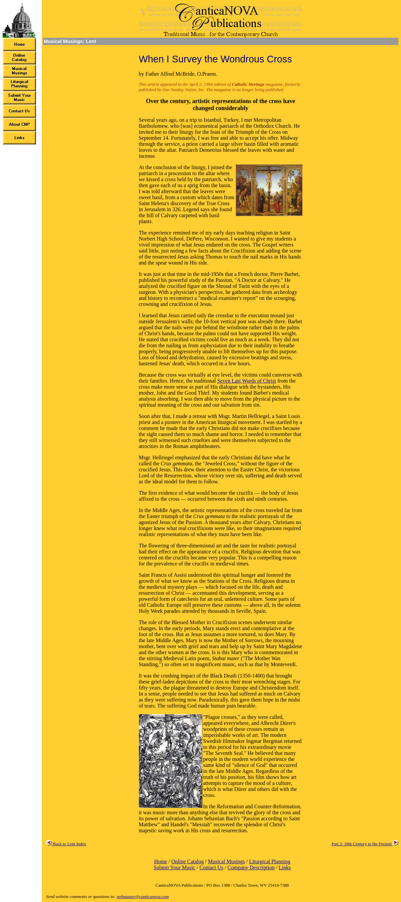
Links (285, 867)
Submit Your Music (174, 867)
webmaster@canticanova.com (143, 896)
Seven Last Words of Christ (246, 381)
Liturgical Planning (269, 861)
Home (160, 861)
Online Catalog (187, 861)
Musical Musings (226, 861)
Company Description (250, 867)
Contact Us (211, 867)
